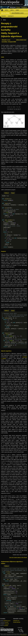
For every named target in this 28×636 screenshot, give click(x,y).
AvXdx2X (6, 625)
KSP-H (6, 10)
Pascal (12, 192)
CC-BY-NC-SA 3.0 (24, 634)
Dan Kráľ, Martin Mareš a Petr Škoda (18, 557)
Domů (2, 10)
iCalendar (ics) (16, 620)
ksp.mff (6, 622)
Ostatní (3, 16)
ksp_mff (7, 623)
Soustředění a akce (17, 13)
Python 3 (6, 192)
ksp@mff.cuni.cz (6, 620)
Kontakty (11, 16)
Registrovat (24, 7)
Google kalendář (16, 622)
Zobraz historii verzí (21, 39)
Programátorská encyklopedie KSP (12, 4)
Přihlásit (18, 7)
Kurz (17, 10)
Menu (4, 19)
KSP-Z (12, 10)
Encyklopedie (10, 2)
